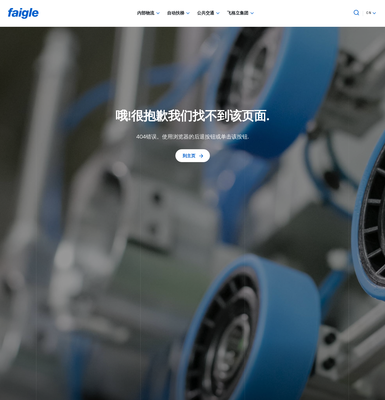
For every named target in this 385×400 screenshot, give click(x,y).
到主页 (193, 156)
